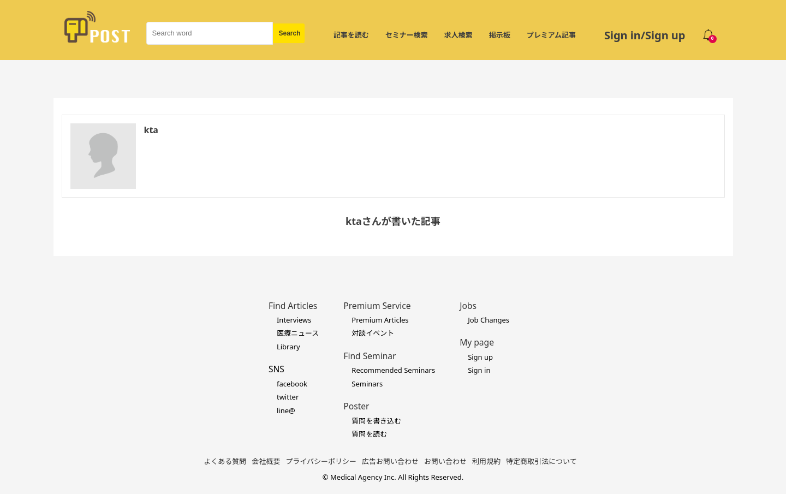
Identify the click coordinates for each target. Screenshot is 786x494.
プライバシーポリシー (320, 461)
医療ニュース (298, 333)
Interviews (294, 320)
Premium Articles (380, 320)
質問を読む (369, 434)
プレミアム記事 (551, 35)
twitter (288, 397)
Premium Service (376, 306)
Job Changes (488, 320)
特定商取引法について (541, 461)
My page (477, 342)
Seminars (367, 384)
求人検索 (458, 35)
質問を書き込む (376, 421)
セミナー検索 (406, 35)
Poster (356, 406)
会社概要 (266, 461)
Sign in (479, 370)
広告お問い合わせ (390, 461)
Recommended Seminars (393, 370)
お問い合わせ (445, 461)
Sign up (480, 357)
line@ (286, 410)
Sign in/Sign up (645, 35)
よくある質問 (225, 461)
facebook (292, 384)
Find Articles (293, 306)
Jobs (468, 306)
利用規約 (486, 461)
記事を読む (351, 35)
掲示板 (499, 35)
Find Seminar (369, 356)
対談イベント (373, 333)
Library (288, 347)
